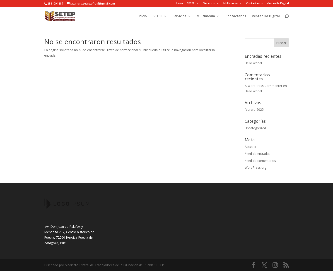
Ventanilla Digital (278, 3)
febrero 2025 (254, 109)
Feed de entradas (257, 153)
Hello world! (253, 63)
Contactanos (254, 3)
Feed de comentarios (260, 160)
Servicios (209, 3)
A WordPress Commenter (263, 86)
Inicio (179, 3)
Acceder (250, 146)
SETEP (191, 3)
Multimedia (230, 3)
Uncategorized (255, 128)
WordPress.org (255, 167)
